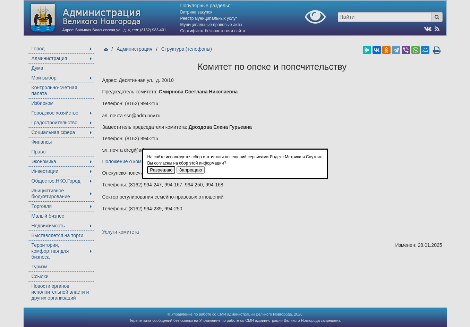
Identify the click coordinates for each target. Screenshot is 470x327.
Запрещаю (190, 170)
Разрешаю (161, 170)
